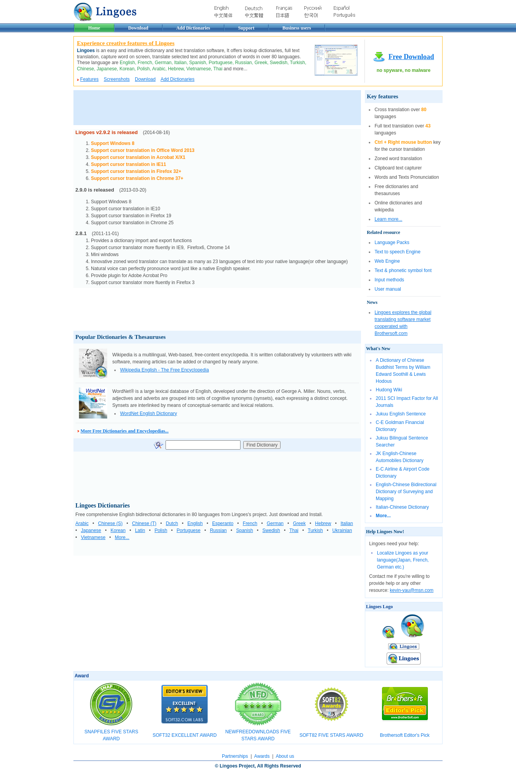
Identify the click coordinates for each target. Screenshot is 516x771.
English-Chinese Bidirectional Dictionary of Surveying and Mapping (406, 491)
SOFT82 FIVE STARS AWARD (331, 735)
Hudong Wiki (389, 389)
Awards (262, 756)
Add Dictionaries (193, 28)
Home (94, 28)
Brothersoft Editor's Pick (405, 735)
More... (383, 515)
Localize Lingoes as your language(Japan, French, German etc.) (403, 560)
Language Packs (392, 242)
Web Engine (387, 261)
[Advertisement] (214, 107)
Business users (296, 28)
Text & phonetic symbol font (403, 270)
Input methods (389, 280)
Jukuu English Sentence (401, 414)
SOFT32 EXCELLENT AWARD (185, 735)
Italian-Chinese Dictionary (402, 507)
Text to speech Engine (397, 252)
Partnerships (235, 756)
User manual (388, 289)
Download (138, 28)
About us (285, 756)
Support (246, 28)
